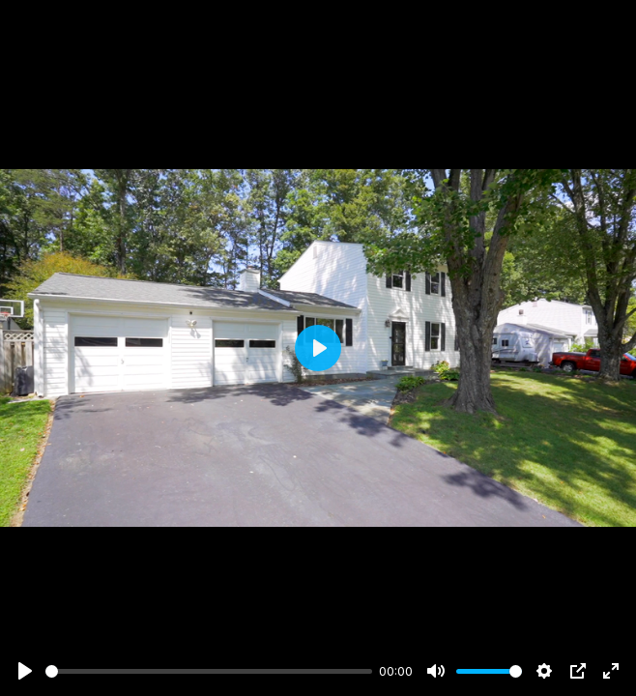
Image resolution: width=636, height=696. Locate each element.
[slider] (208, 671)
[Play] (25, 670)
